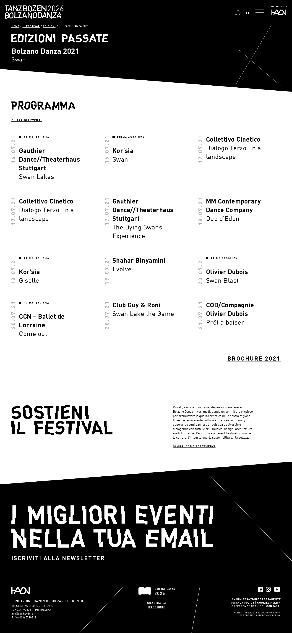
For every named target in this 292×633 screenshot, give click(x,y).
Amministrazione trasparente (256, 599)
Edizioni (49, 26)
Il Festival (31, 26)
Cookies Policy (269, 602)
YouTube (277, 589)
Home (15, 26)
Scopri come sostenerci (194, 446)
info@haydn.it (43, 609)
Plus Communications (268, 613)
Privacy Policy (242, 602)
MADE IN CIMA (273, 615)
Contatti (273, 606)
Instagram (268, 589)
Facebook (260, 589)
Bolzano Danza (54, 9)
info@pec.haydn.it (22, 613)
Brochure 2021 (254, 358)
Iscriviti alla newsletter (58, 558)
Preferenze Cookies (247, 606)
